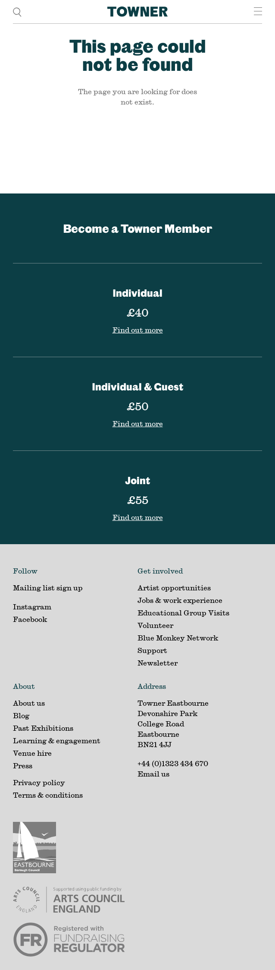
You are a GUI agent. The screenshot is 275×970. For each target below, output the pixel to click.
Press (22, 765)
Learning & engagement (56, 740)
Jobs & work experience (180, 600)
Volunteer (155, 625)
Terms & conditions (48, 795)
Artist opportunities (174, 587)
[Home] (137, 11)
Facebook (30, 619)
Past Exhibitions (43, 728)
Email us (153, 774)
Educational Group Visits (183, 613)
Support (152, 650)
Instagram (32, 606)
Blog (21, 715)
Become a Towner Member (137, 228)
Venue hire (32, 753)
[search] (17, 11)
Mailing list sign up (48, 587)
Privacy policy (39, 782)
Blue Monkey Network (178, 638)
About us (29, 703)
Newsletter (158, 663)
